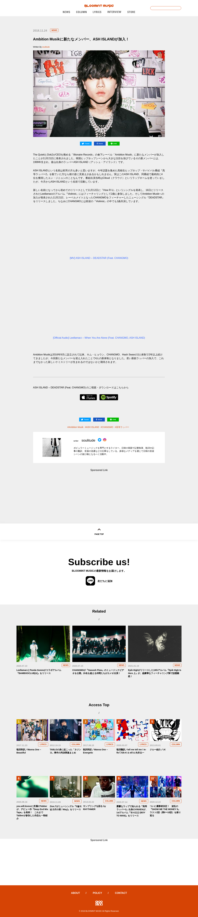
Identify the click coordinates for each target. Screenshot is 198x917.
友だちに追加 (99, 581)
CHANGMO (107, 427)
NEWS (54, 30)
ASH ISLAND (92, 427)
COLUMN (76, 744)
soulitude (46, 47)
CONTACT (121, 893)
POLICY (97, 893)
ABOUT (75, 893)
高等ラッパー (122, 427)
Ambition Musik (76, 427)
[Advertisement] (99, 491)
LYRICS (43, 744)
